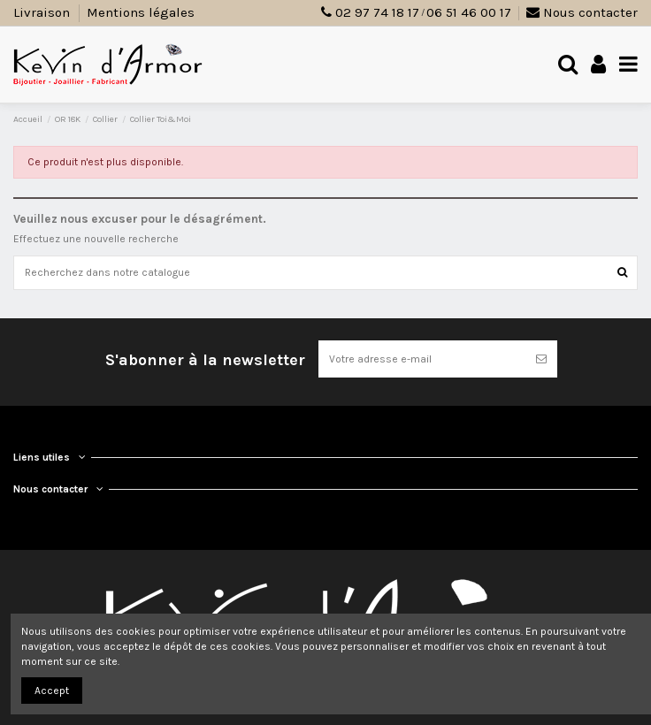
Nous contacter (582, 12)
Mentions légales (141, 12)
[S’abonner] (541, 359)
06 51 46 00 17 (468, 12)
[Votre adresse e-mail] (421, 359)
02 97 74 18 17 (377, 12)
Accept (51, 690)
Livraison (43, 12)
